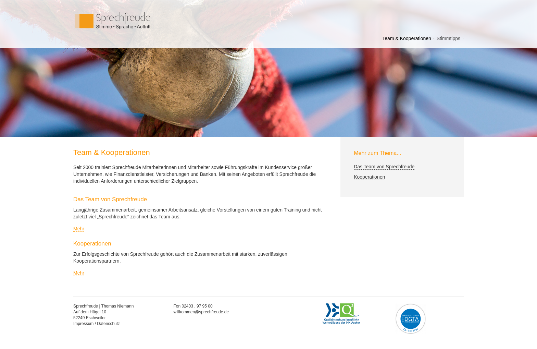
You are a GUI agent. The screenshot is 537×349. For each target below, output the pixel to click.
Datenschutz (108, 323)
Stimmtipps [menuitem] (448, 38)
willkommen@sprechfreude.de (201, 312)
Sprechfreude (128, 21)
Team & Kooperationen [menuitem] (406, 38)
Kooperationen (369, 177)
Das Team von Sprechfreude (384, 166)
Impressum (83, 323)
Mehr (78, 228)
